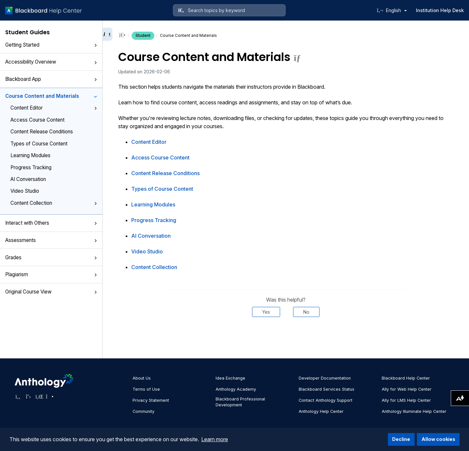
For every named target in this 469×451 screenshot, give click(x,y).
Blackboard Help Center (406, 378)
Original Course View (51, 292)
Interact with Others (51, 223)
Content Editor (53, 108)
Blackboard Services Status (326, 389)
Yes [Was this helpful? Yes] (266, 312)
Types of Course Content (38, 144)
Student (142, 35)
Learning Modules (30, 155)
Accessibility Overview (51, 62)
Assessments (51, 240)
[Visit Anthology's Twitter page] (28, 396)
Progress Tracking (30, 167)
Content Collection (53, 203)
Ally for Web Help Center (407, 389)
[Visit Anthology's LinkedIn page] (39, 396)
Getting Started (51, 45)
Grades (51, 257)
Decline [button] (401, 439)
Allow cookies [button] (438, 439)
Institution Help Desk (440, 10)
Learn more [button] (214, 439)
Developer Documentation (325, 378)
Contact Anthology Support (325, 400)
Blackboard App (51, 79)
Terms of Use (146, 389)
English (396, 10)
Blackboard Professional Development (240, 402)
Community (143, 411)
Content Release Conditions (41, 131)
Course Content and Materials (51, 96)
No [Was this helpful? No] (306, 312)
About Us (142, 378)
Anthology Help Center (321, 411)
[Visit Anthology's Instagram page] (49, 396)
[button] (95, 45)
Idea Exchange (230, 378)
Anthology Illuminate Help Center (414, 411)
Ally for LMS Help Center (406, 400)
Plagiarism (51, 274)
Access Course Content (37, 120)
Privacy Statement (151, 400)
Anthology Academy (236, 389)
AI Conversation (28, 179)
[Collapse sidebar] (107, 34)
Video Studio (24, 191)
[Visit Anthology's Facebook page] (18, 396)
